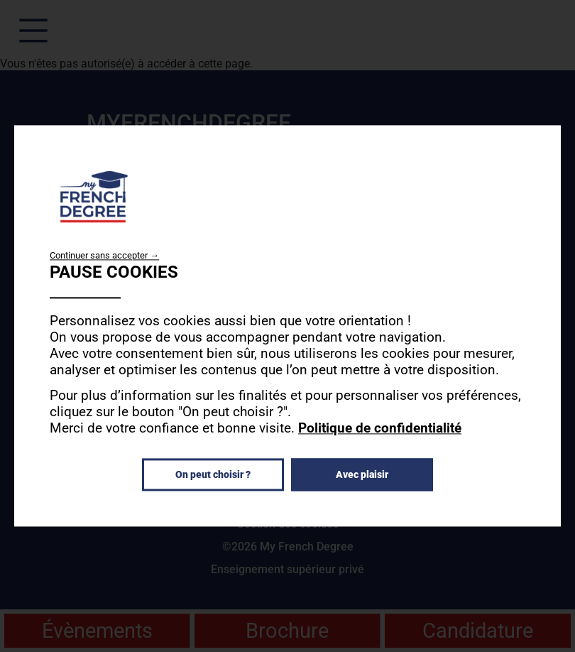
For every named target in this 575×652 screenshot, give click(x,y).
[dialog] (287, 325)
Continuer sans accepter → (104, 255)
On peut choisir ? (213, 475)
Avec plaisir (362, 475)
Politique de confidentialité (379, 428)
